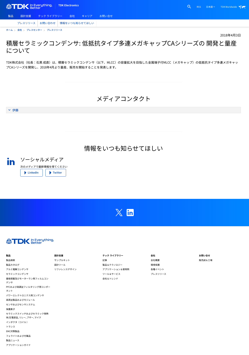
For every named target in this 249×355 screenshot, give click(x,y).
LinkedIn (33, 172)
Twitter (57, 172)
